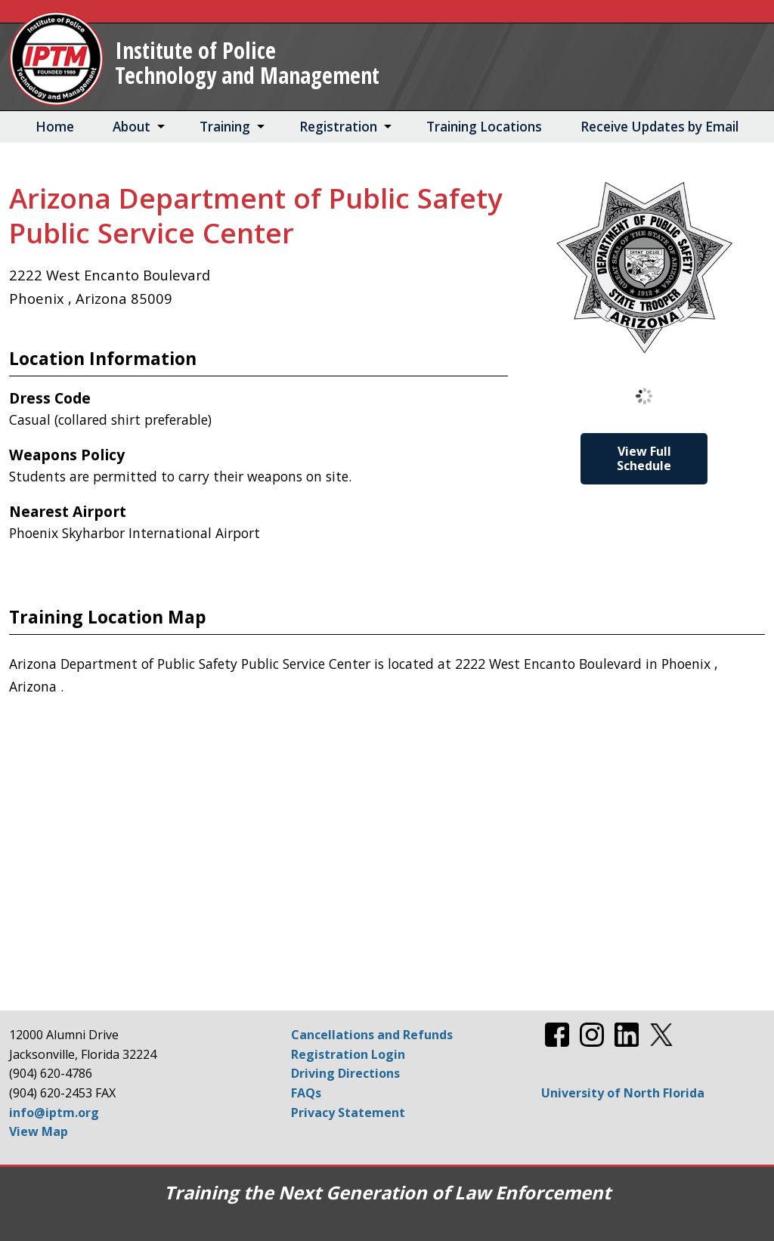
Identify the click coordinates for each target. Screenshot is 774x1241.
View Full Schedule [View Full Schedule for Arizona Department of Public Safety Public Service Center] (644, 458)
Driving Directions (345, 1073)
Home (55, 126)
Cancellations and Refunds (372, 1034)
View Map (38, 1131)
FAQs (306, 1093)
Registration (338, 126)
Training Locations (484, 126)
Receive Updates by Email (659, 126)
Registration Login (348, 1054)
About (131, 126)
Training (225, 126)
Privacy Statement (348, 1112)
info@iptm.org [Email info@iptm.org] (54, 1112)
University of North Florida (622, 1093)
